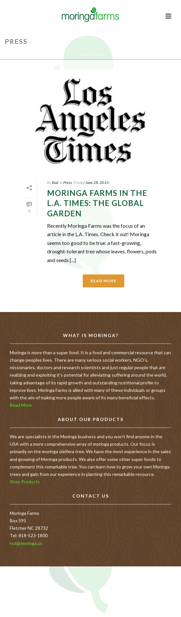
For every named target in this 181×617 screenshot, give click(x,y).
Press (98, 55)
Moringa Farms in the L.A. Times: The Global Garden (97, 203)
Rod (55, 182)
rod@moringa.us (26, 543)
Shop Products (25, 481)
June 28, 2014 (97, 182)
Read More (21, 405)
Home (83, 55)
